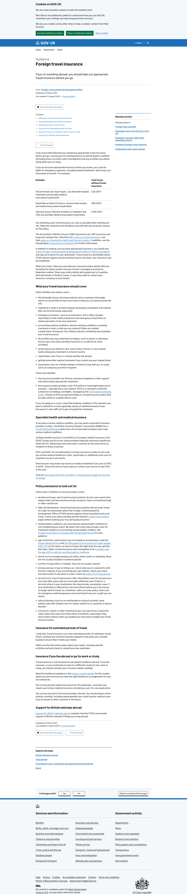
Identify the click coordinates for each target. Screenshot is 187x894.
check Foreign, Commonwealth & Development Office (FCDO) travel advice (73, 251)
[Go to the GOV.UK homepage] (45, 43)
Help (38, 877)
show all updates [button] (67, 726)
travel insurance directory (62, 243)
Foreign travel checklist (125, 127)
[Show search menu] (147, 43)
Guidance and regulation (127, 833)
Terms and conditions (109, 877)
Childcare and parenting (48, 839)
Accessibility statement (74, 877)
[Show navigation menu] (138, 43)
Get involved (121, 860)
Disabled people (44, 855)
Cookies (56, 877)
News (118, 828)
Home (38, 49)
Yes (67, 793)
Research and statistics (127, 839)
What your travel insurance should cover (55, 118)
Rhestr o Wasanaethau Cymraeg (51, 881)
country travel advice (98, 516)
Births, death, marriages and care (52, 828)
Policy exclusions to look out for (52, 125)
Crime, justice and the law (48, 850)
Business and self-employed (49, 833)
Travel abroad (41, 759)
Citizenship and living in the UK (51, 844)
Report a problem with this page (133, 793)
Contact (92, 877)
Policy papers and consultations (131, 844)
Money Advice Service (49, 543)
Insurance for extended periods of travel (55, 128)
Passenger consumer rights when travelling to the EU (129, 139)
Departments (121, 822)
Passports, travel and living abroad (92, 850)
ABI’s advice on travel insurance (84, 237)
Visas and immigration (86, 855)
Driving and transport (46, 860)
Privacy (46, 877)
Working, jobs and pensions (88, 860)
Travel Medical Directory (48, 429)
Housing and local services (88, 839)
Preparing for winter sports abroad (130, 149)
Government (49, 49)
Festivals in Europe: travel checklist (131, 145)
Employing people (84, 828)
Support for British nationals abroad (54, 135)
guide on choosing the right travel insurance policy (65, 240)
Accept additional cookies (50, 33)
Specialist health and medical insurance (55, 121)
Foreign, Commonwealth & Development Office (62, 90)
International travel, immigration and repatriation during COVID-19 (64, 764)
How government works (127, 855)
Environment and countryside (89, 833)
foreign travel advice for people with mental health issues (66, 533)
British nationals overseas (47, 755)
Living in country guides (83, 673)
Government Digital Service (83, 881)
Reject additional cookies (79, 33)
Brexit (59, 49)
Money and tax (82, 844)
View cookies (101, 33)
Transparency (122, 850)
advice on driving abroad (98, 574)
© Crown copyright (142, 892)
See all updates (69, 96)
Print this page (46, 145)
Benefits (40, 822)
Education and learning (86, 822)
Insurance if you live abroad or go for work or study (59, 132)
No (81, 793)
